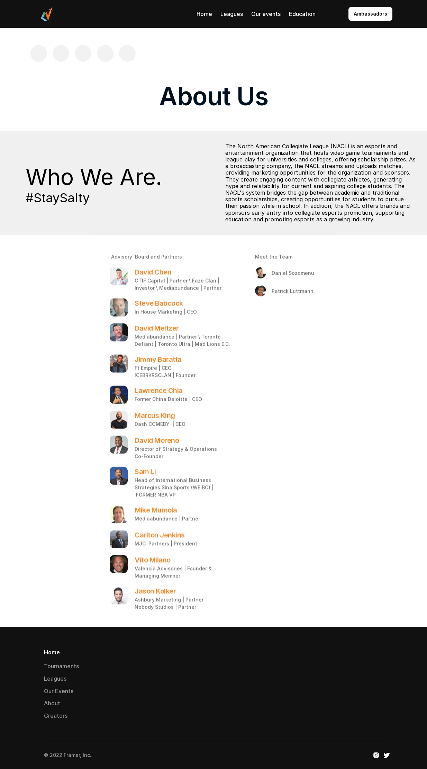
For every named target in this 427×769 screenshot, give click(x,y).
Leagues (231, 13)
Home (204, 13)
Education (302, 13)
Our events (266, 13)
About (332, 13)
